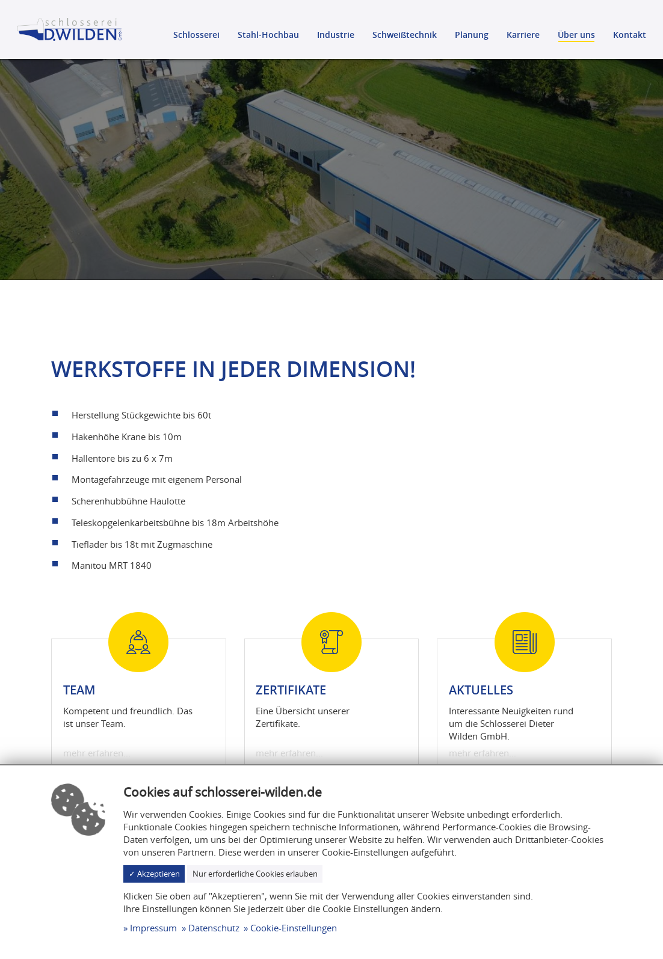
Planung (472, 34)
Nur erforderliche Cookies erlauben (255, 873)
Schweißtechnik (404, 34)
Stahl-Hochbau (268, 34)
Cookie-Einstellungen (293, 928)
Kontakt (629, 34)
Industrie (335, 34)
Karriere (523, 34)
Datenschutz (213, 928)
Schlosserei (196, 34)
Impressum (153, 928)
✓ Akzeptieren (154, 873)
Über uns (576, 34)
